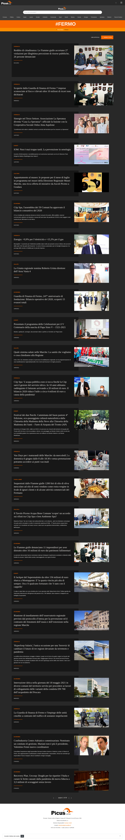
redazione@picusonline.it (64, 825)
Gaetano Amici (68, 823)
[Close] (120, 836)
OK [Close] (22, 836)
